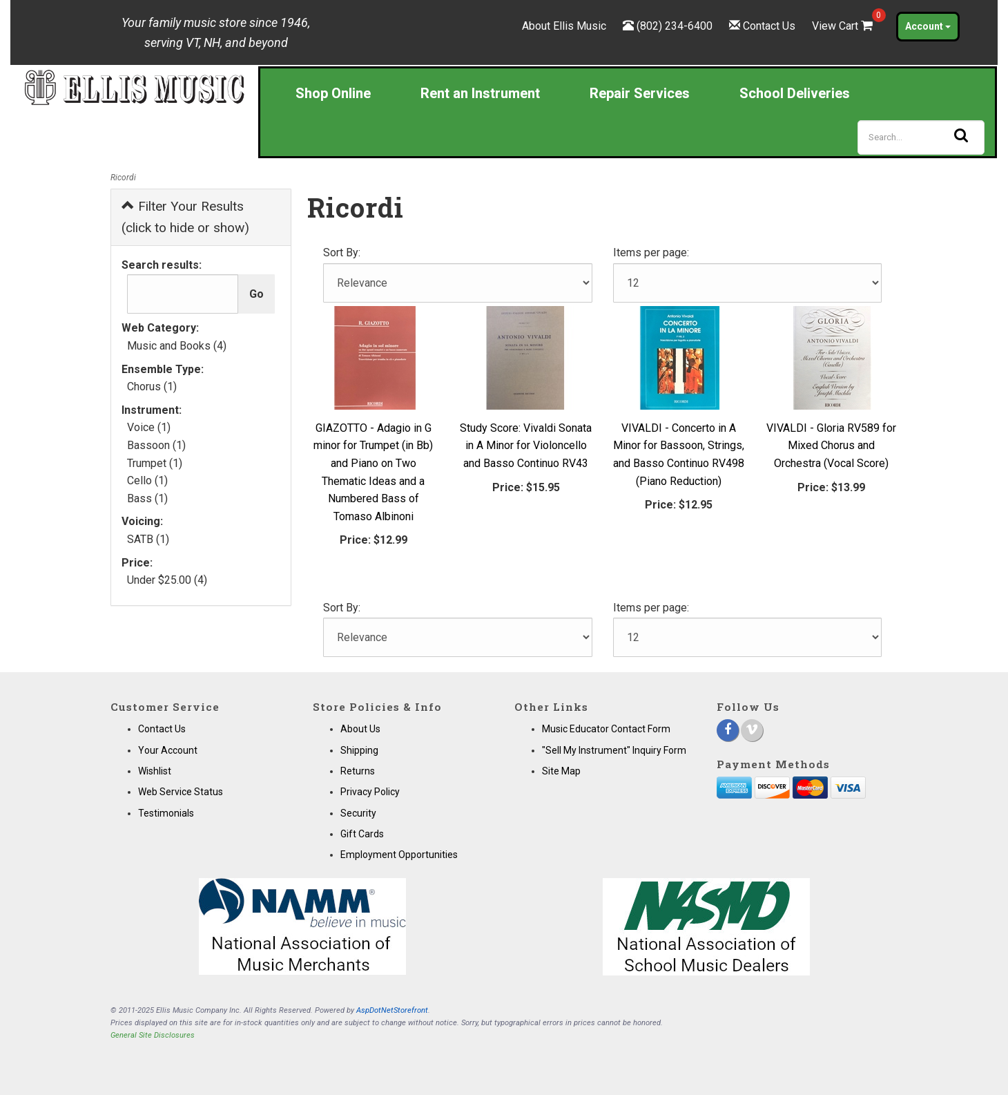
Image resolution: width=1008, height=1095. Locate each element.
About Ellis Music (564, 25)
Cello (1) (147, 480)
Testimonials (166, 813)
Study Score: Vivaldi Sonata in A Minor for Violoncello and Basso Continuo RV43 (526, 445)
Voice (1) (149, 427)
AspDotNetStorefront (392, 1010)
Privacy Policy (370, 791)
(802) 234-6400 (675, 25)
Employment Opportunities (399, 854)
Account (928, 26)
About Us (360, 728)
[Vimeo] (752, 730)
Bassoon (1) (156, 445)
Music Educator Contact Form (606, 728)
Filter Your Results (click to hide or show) (185, 217)
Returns (357, 771)
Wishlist (154, 771)
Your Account (167, 750)
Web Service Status (180, 791)
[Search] (921, 137)
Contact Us (769, 25)
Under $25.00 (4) (167, 580)
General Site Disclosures (152, 1035)
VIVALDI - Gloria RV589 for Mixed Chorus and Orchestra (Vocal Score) (831, 445)
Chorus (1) (152, 386)
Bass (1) (147, 498)
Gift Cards (362, 833)
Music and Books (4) (176, 345)
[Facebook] (728, 730)
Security (358, 813)
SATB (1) (148, 539)
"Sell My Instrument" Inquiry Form (614, 750)
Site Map (561, 771)
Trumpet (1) (154, 463)
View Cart (843, 25)
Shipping (359, 750)
